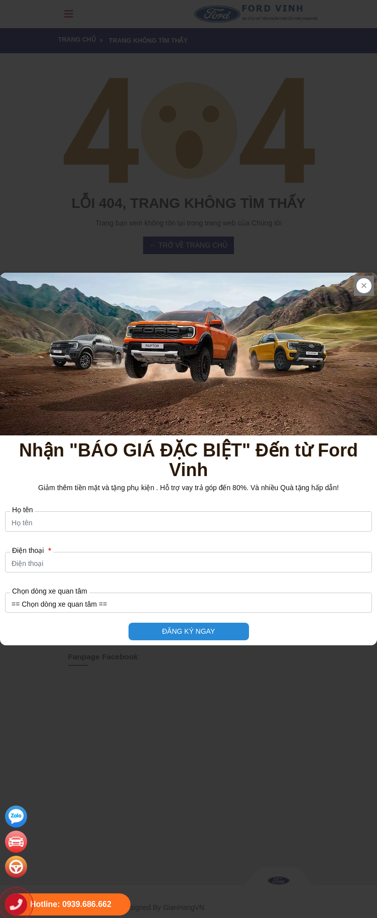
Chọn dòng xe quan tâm (49, 591)
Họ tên (22, 509)
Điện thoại (31, 550)
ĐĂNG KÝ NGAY (188, 631)
